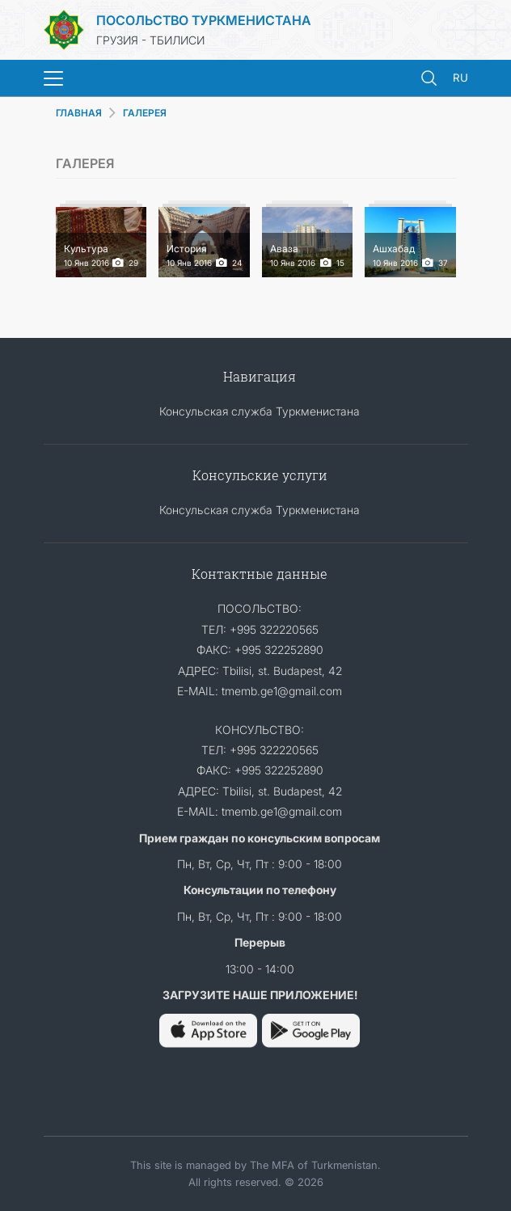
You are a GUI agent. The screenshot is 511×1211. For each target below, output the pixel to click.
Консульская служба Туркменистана (259, 411)
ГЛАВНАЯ (79, 113)
